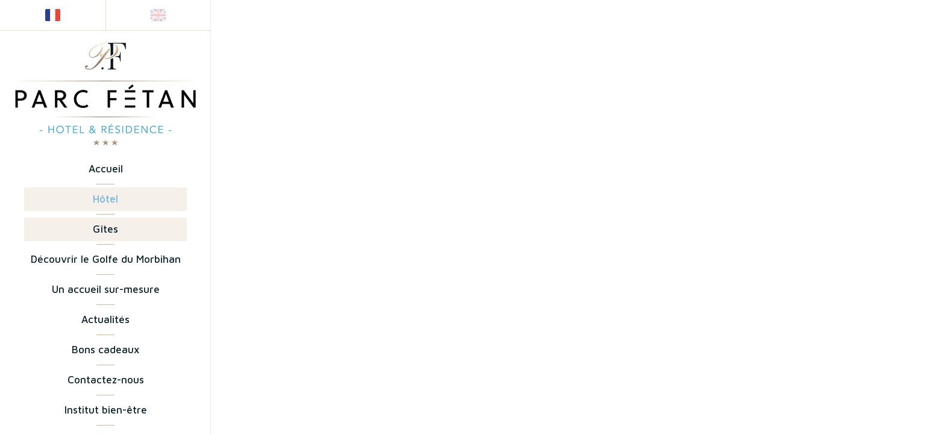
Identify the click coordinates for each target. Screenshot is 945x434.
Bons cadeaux (105, 350)
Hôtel (105, 199)
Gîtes (105, 229)
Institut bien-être (105, 410)
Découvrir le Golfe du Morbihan (106, 259)
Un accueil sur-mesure (106, 289)
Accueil (106, 169)
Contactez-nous (106, 380)
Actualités (105, 319)
